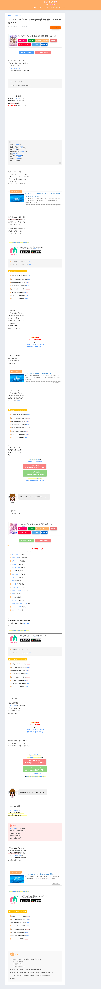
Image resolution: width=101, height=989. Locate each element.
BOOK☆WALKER (17, 606)
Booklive (14, 600)
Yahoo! (14, 570)
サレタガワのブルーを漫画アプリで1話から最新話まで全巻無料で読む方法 (32, 972)
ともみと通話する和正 (19, 965)
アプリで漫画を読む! (43, 52)
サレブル (18, 98)
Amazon (46, 40)
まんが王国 (35, 44)
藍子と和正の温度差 (18, 961)
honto (13, 596)
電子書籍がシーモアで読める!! (35, 756)
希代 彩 (15, 153)
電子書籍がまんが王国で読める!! (35, 461)
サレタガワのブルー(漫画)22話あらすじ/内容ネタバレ (26, 959)
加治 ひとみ (19, 154)
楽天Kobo (14, 560)
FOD (13, 580)
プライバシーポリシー (62, 7)
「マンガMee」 (12, 705)
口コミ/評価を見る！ (26, 540)
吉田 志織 (18, 158)
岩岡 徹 (21, 147)
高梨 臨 (15, 149)
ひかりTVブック (16, 610)
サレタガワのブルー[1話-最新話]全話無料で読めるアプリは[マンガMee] (31, 974)
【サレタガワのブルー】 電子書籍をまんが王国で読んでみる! (35, 466)
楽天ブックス (15, 557)
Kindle (38, 40)
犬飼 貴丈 (16, 144)
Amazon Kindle (16, 567)
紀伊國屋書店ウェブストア (19, 603)
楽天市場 (54, 40)
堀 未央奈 (20, 145)
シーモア (31, 40)
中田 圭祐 (22, 151)
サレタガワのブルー (15, 68)
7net (13, 593)
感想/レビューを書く (26, 52)
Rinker (24, 526)
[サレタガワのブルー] (35, 459)
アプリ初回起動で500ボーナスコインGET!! (19, 242)
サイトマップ (50, 7)
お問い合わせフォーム (39, 7)
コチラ (29, 81)
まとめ (13, 978)
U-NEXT (44, 44)
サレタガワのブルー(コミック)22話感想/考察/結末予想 (27, 969)
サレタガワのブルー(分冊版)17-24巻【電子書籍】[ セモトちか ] (37, 524)
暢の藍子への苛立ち (18, 963)
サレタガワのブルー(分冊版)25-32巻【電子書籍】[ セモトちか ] (37, 36)
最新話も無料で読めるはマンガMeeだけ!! (35, 480)
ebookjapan (22, 40)
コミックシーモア (17, 590)
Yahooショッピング (24, 44)
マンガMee (11, 95)
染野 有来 (19, 156)
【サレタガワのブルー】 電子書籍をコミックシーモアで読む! (35, 761)
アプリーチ (36, 248)
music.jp (14, 583)
